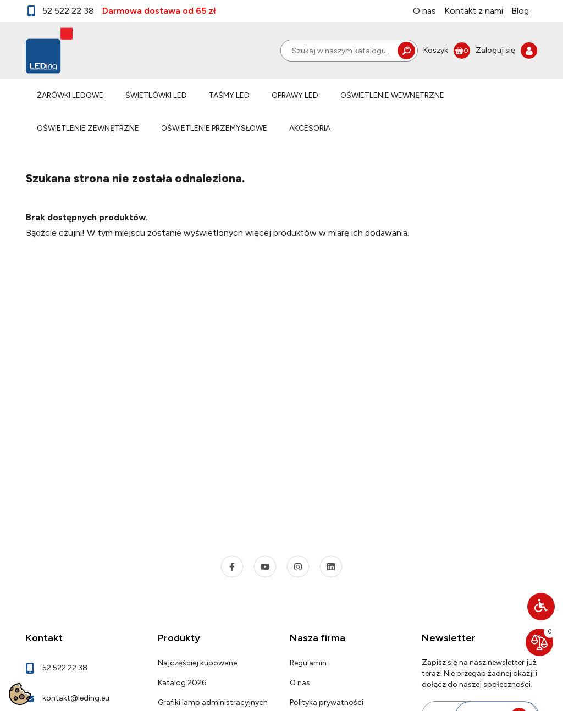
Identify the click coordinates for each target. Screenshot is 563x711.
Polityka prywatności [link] (326, 702)
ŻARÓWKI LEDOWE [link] (70, 95)
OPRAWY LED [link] (295, 95)
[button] (541, 606)
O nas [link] (424, 10)
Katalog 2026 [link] (182, 682)
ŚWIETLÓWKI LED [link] (156, 95)
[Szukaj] (349, 51)
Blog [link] (520, 10)
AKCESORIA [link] (309, 128)
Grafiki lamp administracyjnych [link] (213, 702)
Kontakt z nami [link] (473, 10)
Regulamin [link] (308, 663)
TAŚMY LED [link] (229, 95)
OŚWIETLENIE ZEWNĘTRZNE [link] (88, 128)
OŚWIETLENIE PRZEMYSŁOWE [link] (214, 128)
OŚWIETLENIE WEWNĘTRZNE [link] (392, 95)
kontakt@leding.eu (75, 698)
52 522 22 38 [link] (60, 10)
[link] (446, 50)
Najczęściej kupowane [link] (197, 663)
